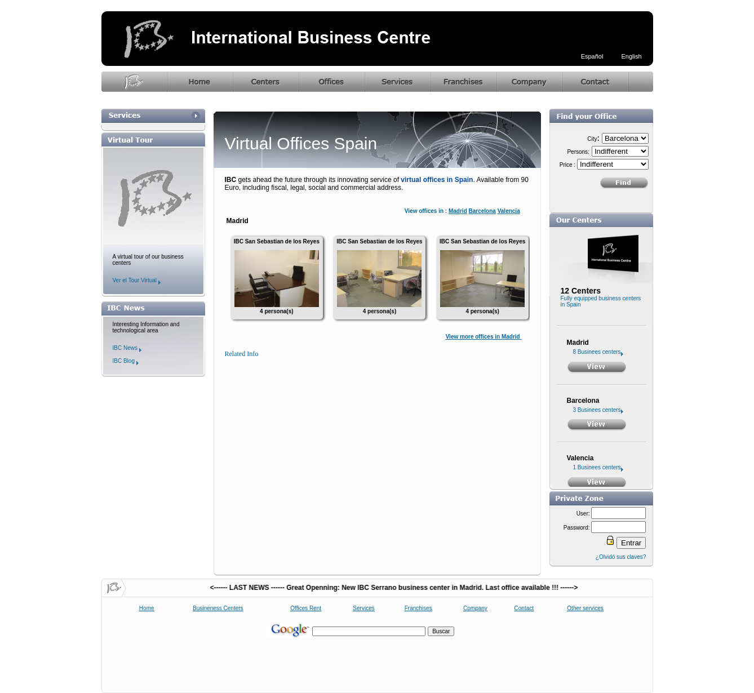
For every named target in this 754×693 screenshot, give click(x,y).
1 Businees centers (598, 467)
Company (475, 608)
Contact (524, 608)
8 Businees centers (598, 352)
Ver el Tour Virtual (137, 280)
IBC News (127, 348)
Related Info (242, 354)
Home (146, 608)
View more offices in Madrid (484, 337)
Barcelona (482, 211)
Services (363, 608)
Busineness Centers (218, 608)
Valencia (509, 211)
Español (592, 56)
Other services (585, 608)
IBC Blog (126, 361)
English (631, 56)
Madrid (458, 211)
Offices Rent (305, 608)
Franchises (418, 608)
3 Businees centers (598, 410)
